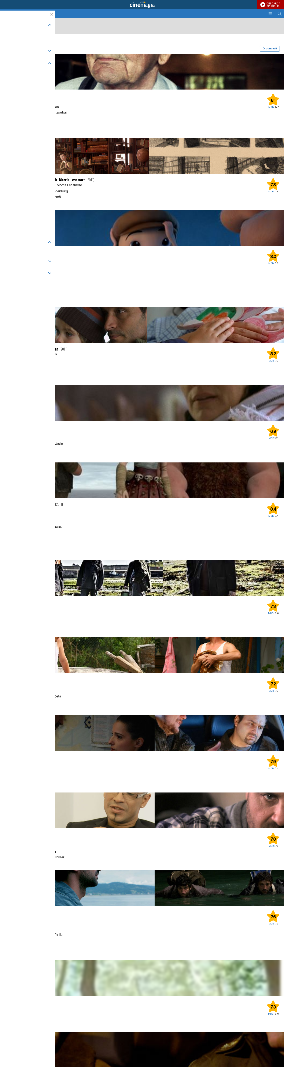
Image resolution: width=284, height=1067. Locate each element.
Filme (31, 13)
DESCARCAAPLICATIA (273, 5)
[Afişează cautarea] (279, 13)
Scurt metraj (17, 40)
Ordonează (270, 48)
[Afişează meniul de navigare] (270, 13)
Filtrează (12, 48)
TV (20, 13)
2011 (42, 40)
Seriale (44, 13)
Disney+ (12, 281)
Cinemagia (142, 4)
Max (9, 533)
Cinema (8, 13)
